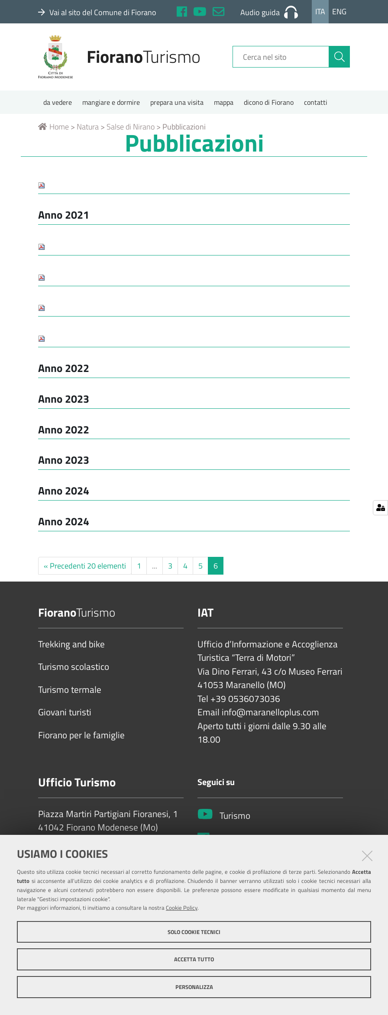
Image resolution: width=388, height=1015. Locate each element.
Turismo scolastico (73, 668)
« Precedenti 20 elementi (85, 566)
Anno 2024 (63, 491)
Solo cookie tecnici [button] (194, 932)
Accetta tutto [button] (194, 959)
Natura (88, 128)
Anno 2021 (63, 215)
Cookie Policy (181, 907)
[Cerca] (339, 57)
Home (53, 128)
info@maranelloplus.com (270, 713)
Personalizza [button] (194, 987)
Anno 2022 (63, 369)
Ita (320, 11)
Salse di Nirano (131, 128)
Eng (339, 11)
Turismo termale (69, 690)
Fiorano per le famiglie (81, 736)
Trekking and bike (71, 645)
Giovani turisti (64, 713)
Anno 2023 (63, 399)
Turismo (235, 817)
